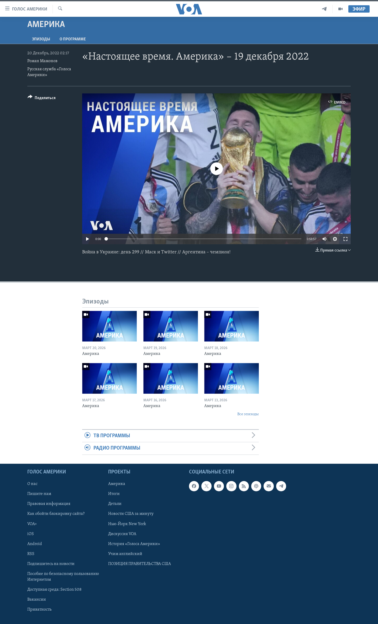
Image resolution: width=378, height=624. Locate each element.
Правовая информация (48, 504)
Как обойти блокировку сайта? (56, 514)
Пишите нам (39, 494)
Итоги (114, 494)
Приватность (39, 609)
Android (34, 544)
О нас (32, 484)
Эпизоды (41, 39)
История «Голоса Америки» (134, 544)
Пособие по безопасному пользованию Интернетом (63, 577)
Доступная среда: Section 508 (54, 589)
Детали (115, 504)
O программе (73, 39)
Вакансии (36, 599)
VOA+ (32, 524)
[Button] (42, 98)
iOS (30, 534)
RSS (30, 554)
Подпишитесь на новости (51, 564)
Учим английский (125, 554)
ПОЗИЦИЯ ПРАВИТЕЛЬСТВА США (139, 564)
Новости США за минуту (131, 514)
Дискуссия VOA (122, 534)
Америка (116, 484)
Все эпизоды (248, 414)
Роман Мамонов (42, 61)
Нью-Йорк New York (127, 524)
